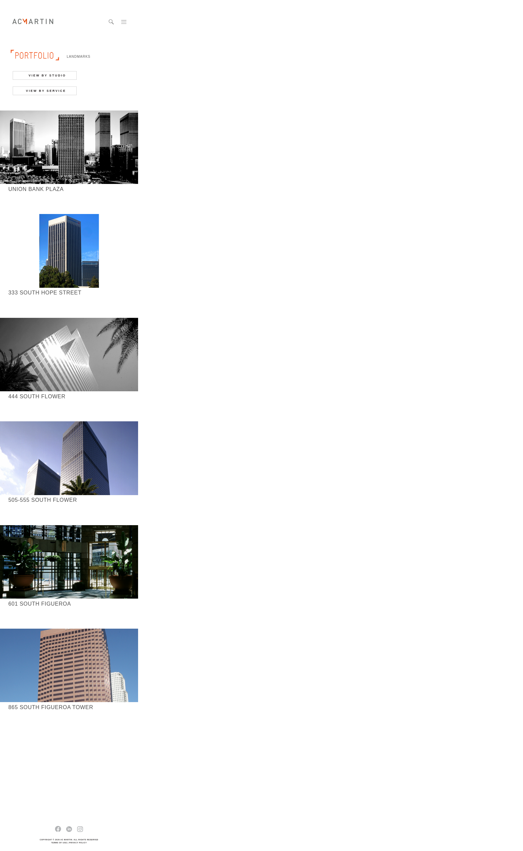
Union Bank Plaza (36, 189)
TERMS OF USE (59, 843)
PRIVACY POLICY (78, 843)
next (87, 753)
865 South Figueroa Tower (50, 707)
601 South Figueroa (39, 604)
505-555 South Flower (42, 500)
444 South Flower (36, 396)
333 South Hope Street (44, 292)
